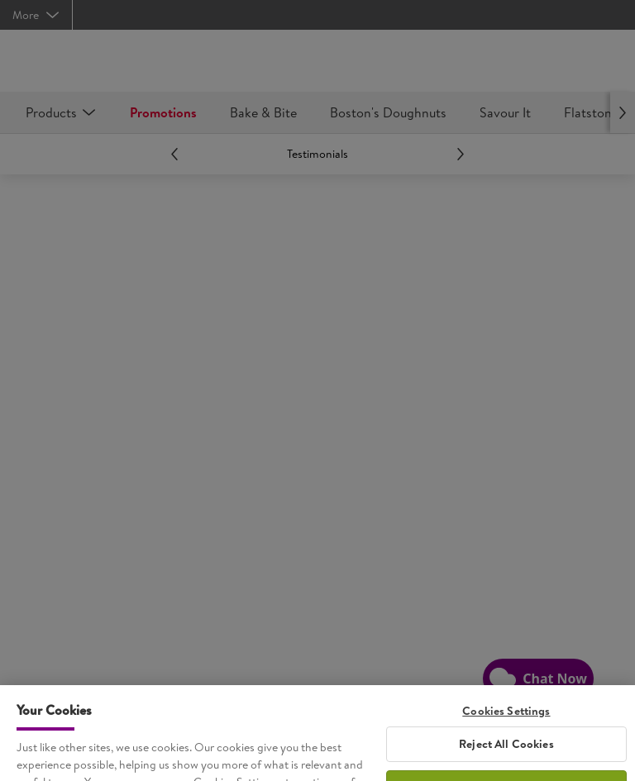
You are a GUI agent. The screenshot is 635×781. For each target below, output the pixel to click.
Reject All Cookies (506, 754)
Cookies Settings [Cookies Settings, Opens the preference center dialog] (506, 723)
